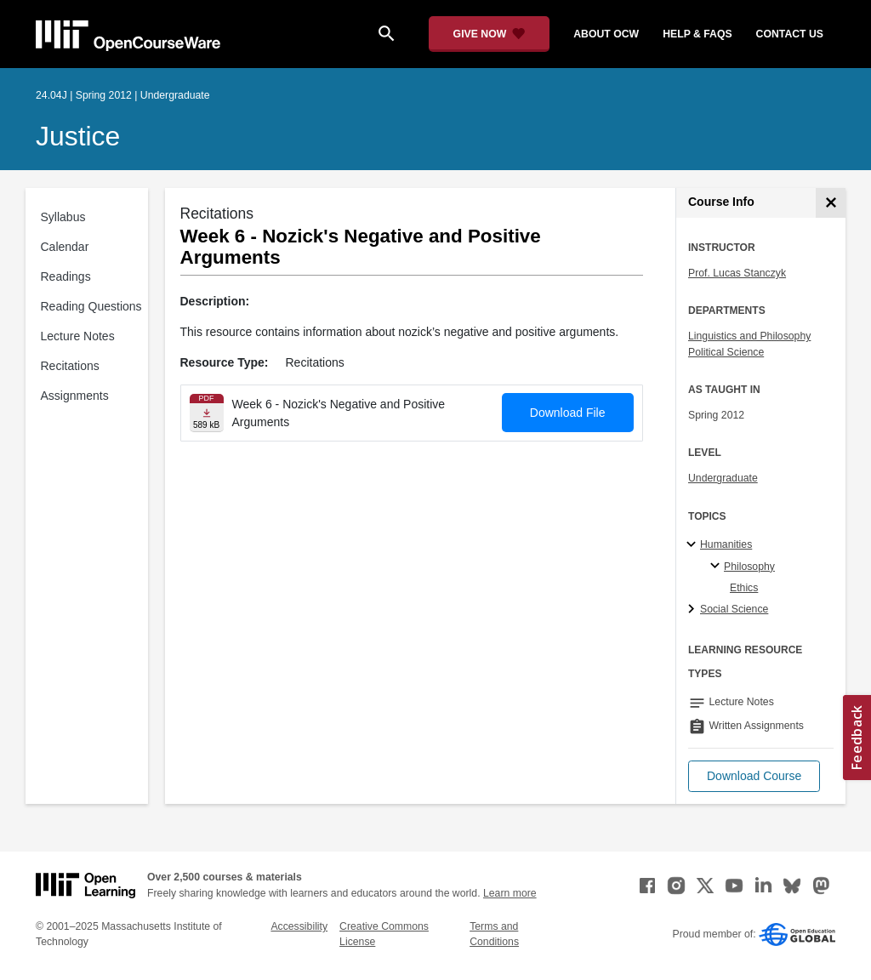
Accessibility (298, 926)
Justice (78, 136)
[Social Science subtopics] (693, 610)
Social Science (734, 609)
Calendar (65, 247)
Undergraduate (723, 478)
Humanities (726, 544)
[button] (754, 776)
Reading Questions (91, 306)
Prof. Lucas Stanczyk (737, 273)
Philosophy (749, 567)
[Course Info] (830, 203)
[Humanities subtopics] (693, 545)
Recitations (70, 366)
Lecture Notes (78, 336)
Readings (66, 276)
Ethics (744, 588)
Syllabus (63, 217)
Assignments (75, 395)
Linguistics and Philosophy (749, 336)
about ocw (606, 34)
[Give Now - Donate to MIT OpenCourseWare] (489, 34)
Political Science (726, 352)
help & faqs (697, 34)
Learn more (510, 893)
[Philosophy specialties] (717, 567)
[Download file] (207, 413)
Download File (568, 412)
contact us (789, 34)
